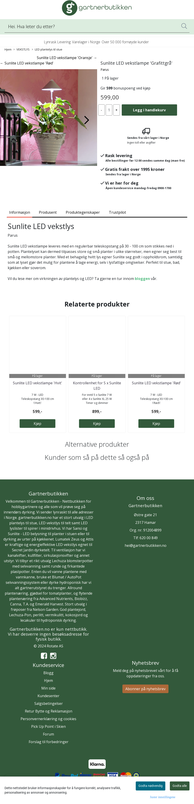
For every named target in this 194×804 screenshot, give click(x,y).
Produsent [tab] (48, 212)
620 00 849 (149, 537)
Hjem (8, 49)
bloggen (142, 278)
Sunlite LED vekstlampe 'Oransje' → (67, 57)
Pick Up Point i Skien (48, 726)
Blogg (48, 672)
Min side (48, 688)
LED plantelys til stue (47, 49)
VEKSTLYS (22, 49)
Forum (48, 734)
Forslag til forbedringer (48, 741)
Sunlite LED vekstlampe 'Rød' (156, 382)
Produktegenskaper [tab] (83, 212)
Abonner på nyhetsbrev (145, 688)
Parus (105, 69)
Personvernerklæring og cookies (48, 718)
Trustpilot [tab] (117, 212)
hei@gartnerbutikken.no (145, 545)
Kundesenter (48, 695)
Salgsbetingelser (48, 703)
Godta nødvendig (150, 786)
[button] (47, 164)
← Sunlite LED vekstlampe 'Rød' (27, 63)
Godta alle (180, 786)
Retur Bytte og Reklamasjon (48, 711)
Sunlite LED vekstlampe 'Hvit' (37, 382)
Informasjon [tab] (19, 212)
